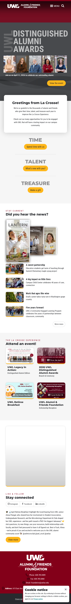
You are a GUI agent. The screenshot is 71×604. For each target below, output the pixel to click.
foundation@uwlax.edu (35, 583)
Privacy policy (38, 599)
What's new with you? (35, 168)
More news (59, 324)
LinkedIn (40, 504)
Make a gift (35, 190)
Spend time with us (35, 146)
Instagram (13, 504)
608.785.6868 (35, 579)
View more (13, 539)
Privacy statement (21, 599)
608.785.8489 (35, 575)
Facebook (27, 504)
